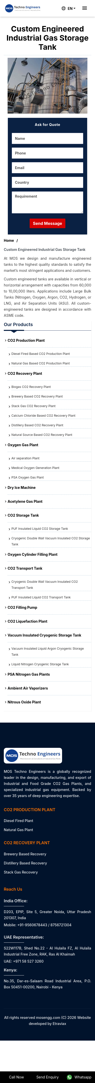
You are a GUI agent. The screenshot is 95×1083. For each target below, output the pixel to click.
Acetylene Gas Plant (25, 501)
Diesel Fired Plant (18, 820)
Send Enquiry (47, 1077)
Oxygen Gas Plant (23, 445)
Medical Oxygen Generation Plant (35, 468)
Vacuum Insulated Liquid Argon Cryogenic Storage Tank (47, 651)
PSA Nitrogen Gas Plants (29, 674)
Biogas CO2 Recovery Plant (31, 387)
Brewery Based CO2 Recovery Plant (37, 396)
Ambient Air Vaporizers (28, 688)
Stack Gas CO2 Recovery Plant (33, 406)
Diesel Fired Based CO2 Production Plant (40, 354)
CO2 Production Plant (26, 340)
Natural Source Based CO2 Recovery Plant (41, 435)
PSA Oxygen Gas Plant (27, 477)
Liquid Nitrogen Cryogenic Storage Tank (40, 664)
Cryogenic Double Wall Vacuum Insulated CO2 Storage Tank (50, 541)
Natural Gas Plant (18, 830)
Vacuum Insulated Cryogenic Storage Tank (44, 635)
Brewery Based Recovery (25, 854)
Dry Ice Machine (22, 487)
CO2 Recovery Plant (25, 373)
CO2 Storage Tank (23, 515)
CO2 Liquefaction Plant (27, 621)
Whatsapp (79, 1077)
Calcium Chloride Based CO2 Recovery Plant (43, 415)
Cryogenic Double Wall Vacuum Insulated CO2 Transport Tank (44, 585)
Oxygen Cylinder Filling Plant (33, 554)
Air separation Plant (25, 458)
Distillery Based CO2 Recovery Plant (37, 425)
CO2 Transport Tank (25, 568)
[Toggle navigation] (84, 8)
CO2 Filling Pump (22, 607)
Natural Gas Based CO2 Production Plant (40, 363)
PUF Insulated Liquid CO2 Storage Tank (39, 529)
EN (67, 8)
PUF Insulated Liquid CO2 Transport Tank (41, 597)
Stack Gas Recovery (21, 872)
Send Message (47, 223)
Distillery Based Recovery (25, 863)
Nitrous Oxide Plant (24, 702)
